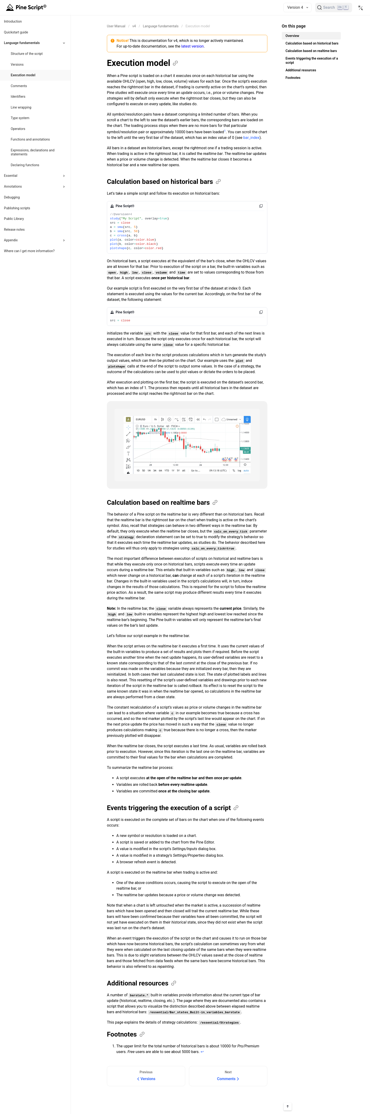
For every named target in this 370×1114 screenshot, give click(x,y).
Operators (18, 129)
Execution (143, 63)
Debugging (12, 197)
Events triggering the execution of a (173, 808)
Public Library (14, 219)
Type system (20, 118)
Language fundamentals (160, 26)
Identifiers (18, 96)
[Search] (333, 7)
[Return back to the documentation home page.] (116, 26)
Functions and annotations (30, 139)
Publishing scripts (17, 208)
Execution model (23, 75)
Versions (17, 64)
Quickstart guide (16, 32)
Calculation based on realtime (162, 502)
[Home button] (27, 7)
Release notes (14, 229)
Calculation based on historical (164, 182)
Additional (142, 983)
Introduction (13, 21)
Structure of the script (27, 54)
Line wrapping (21, 107)
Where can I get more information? (29, 251)
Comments (19, 86)
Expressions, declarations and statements (33, 152)
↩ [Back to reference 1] (202, 1051)
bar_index (251, 137)
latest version (192, 46)
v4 (134, 26)
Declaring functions (25, 165)
